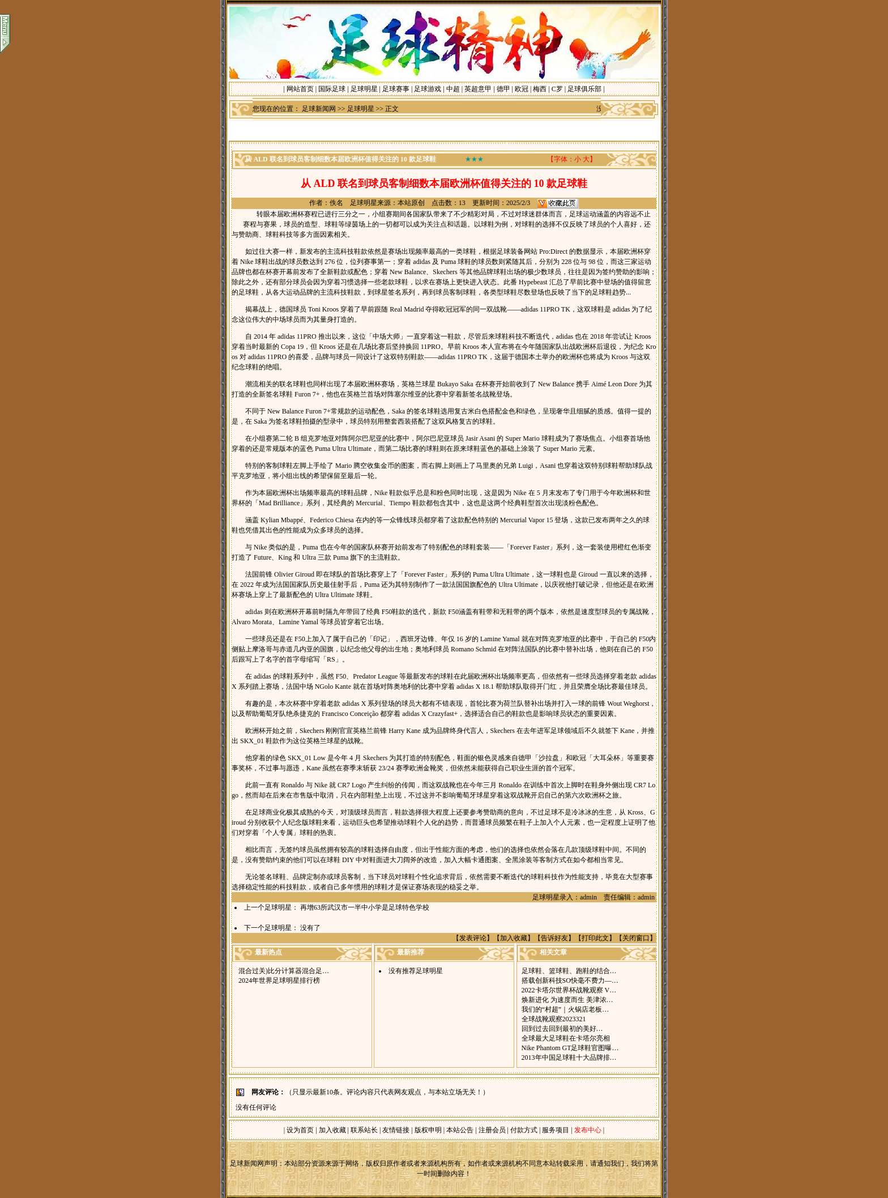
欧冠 (521, 89)
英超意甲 (478, 89)
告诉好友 (554, 938)
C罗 (557, 89)
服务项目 (554, 1130)
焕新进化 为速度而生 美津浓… (567, 1000)
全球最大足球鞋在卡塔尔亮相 (566, 1038)
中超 (453, 89)
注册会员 (493, 1130)
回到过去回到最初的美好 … (562, 1029)
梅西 (540, 89)
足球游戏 (427, 89)
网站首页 (300, 89)
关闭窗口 (636, 938)
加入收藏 (513, 938)
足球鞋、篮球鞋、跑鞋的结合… (569, 971)
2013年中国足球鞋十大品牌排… (569, 1057)
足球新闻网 (319, 109)
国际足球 (331, 89)
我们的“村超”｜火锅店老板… (565, 1009)
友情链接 (395, 1130)
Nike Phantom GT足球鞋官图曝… (570, 1048)
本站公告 (459, 1130)
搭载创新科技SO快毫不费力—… (570, 980)
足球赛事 (395, 89)
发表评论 (472, 938)
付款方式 (524, 1130)
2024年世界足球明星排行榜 (279, 980)
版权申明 (428, 1130)
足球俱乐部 (584, 89)
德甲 (503, 89)
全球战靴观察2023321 (554, 1019)
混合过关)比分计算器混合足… (283, 971)
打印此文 (595, 938)
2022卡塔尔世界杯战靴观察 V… (569, 990)
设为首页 (300, 1130)
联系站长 (364, 1130)
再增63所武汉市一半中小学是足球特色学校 (364, 907)
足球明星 (364, 89)
